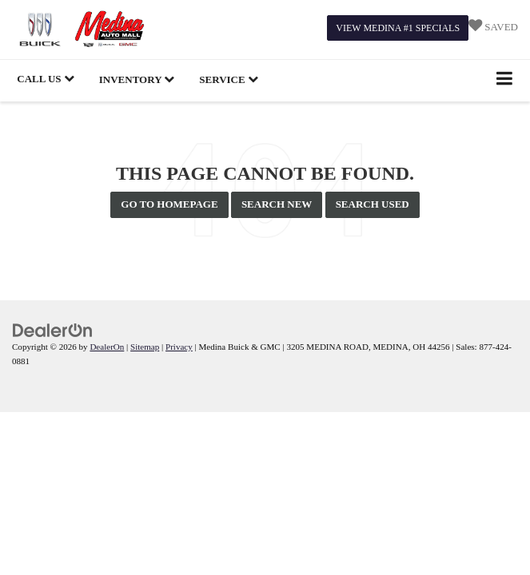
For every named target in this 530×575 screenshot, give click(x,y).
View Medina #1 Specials (398, 28)
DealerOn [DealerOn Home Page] (107, 346)
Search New (277, 204)
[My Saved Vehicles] (493, 27)
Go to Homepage (169, 204)
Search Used (372, 204)
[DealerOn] (53, 329)
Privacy (179, 346)
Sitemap (144, 346)
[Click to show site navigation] (505, 80)
